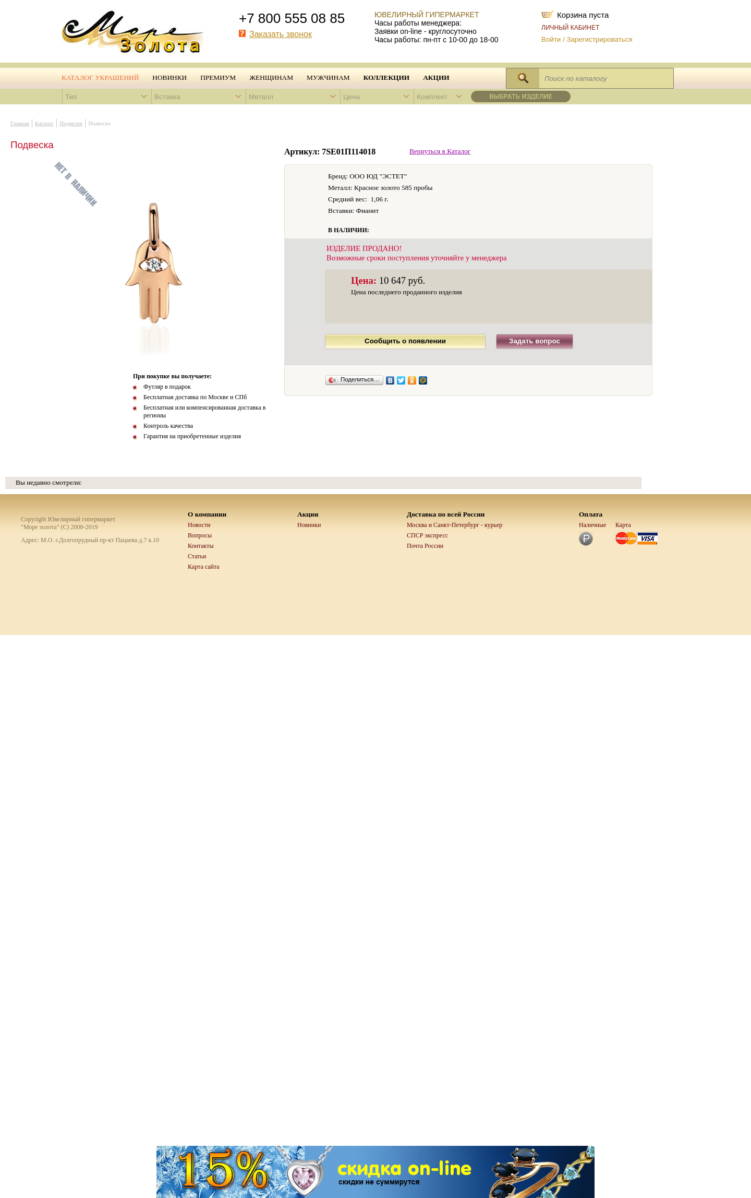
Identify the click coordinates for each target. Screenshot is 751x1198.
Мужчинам (328, 77)
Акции (436, 77)
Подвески (70, 123)
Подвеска (99, 123)
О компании (207, 514)
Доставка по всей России (446, 514)
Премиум (218, 77)
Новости (199, 525)
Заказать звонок (280, 34)
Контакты (201, 545)
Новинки (169, 77)
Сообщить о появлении (405, 341)
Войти (551, 39)
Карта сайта (204, 566)
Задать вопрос (534, 341)
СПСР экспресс (427, 535)
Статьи (197, 556)
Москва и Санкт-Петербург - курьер (454, 525)
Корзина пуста (583, 14)
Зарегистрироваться (599, 39)
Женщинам (271, 77)
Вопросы (200, 535)
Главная (19, 123)
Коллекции (387, 77)
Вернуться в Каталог (439, 151)
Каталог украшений (100, 77)
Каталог (44, 123)
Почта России (425, 545)
